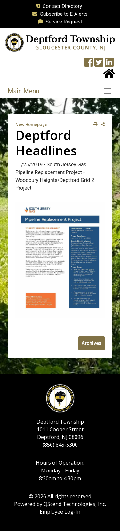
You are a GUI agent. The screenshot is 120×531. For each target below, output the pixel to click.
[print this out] (94, 124)
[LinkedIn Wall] (109, 64)
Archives (91, 343)
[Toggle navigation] (109, 91)
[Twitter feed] (98, 64)
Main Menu (23, 91)
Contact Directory (57, 6)
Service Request (58, 22)
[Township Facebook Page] (88, 64)
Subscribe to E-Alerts (59, 14)
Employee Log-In (60, 511)
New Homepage (31, 124)
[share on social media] (102, 124)
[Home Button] (109, 75)
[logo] (60, 42)
